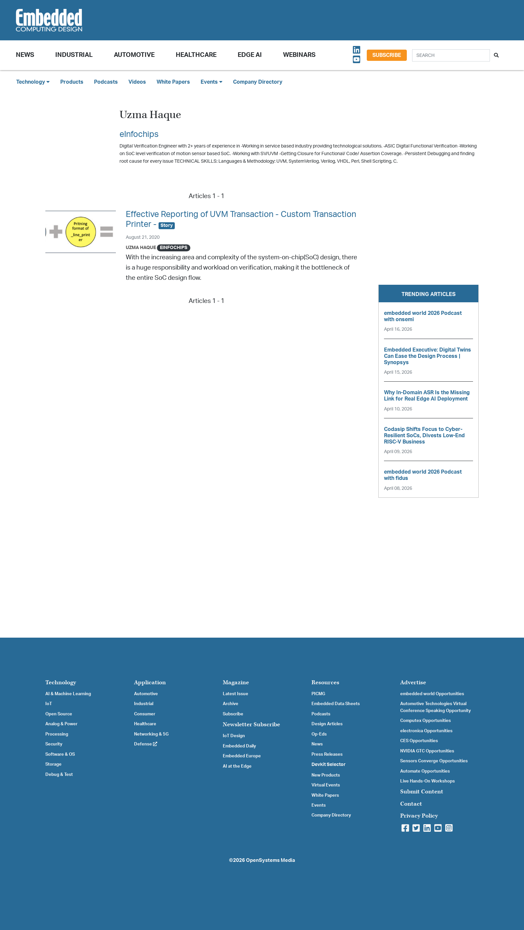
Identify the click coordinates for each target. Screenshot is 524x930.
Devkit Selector (328, 764)
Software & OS (60, 754)
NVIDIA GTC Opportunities (427, 751)
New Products (325, 775)
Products (71, 82)
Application (150, 682)
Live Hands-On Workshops (427, 781)
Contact (411, 804)
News (317, 744)
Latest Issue (235, 694)
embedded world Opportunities (432, 694)
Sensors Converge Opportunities (434, 761)
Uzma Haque (141, 247)
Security (53, 744)
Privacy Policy (419, 816)
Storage (53, 764)
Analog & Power (61, 724)
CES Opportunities (419, 741)
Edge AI (250, 55)
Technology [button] (33, 82)
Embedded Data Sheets (335, 704)
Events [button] (211, 82)
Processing (56, 734)
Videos (137, 82)
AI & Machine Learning (68, 694)
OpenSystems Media (270, 860)
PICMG (318, 694)
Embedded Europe (242, 756)
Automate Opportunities (425, 771)
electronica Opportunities (426, 731)
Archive (230, 704)
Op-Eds (319, 734)
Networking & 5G (151, 734)
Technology (60, 682)
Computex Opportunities (425, 721)
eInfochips (139, 134)
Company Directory (257, 82)
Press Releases (327, 754)
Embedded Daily (239, 746)
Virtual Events (325, 785)
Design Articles (327, 724)
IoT (48, 704)
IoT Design (234, 736)
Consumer (144, 714)
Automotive (134, 55)
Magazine (236, 682)
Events (318, 805)
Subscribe (386, 55)
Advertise (413, 682)
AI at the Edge (237, 766)
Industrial (74, 55)
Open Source (58, 714)
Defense (145, 744)
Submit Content (421, 791)
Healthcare (196, 55)
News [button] (25, 55)
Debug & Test (59, 775)
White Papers (173, 82)
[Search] (451, 55)
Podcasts (106, 82)
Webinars (299, 55)
